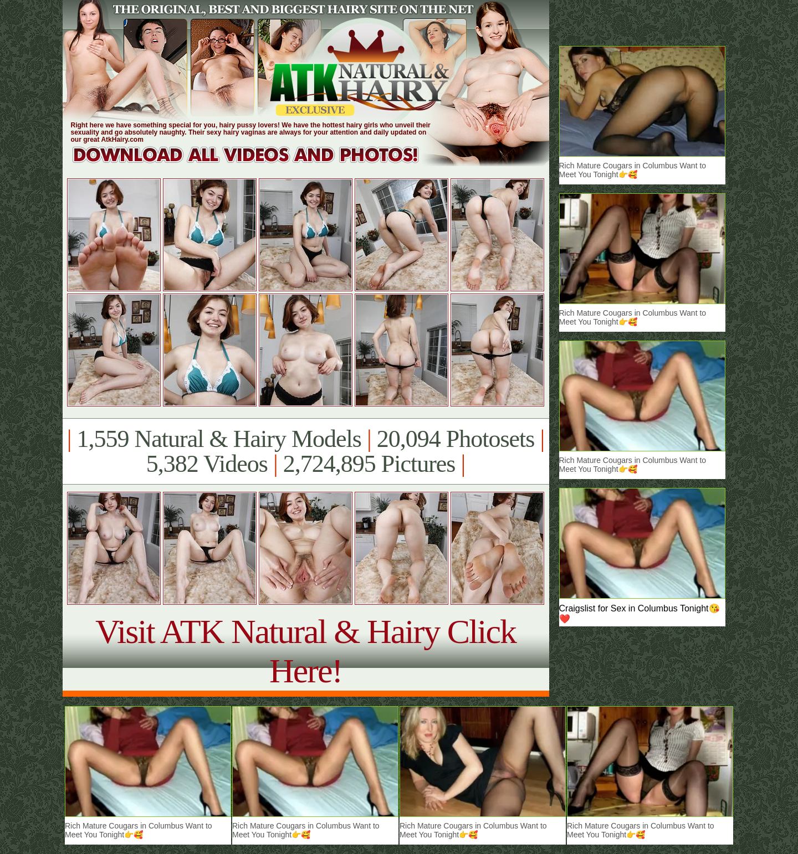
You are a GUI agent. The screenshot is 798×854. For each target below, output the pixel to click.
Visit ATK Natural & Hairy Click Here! (305, 651)
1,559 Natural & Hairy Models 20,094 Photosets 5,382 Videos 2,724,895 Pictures (305, 451)
